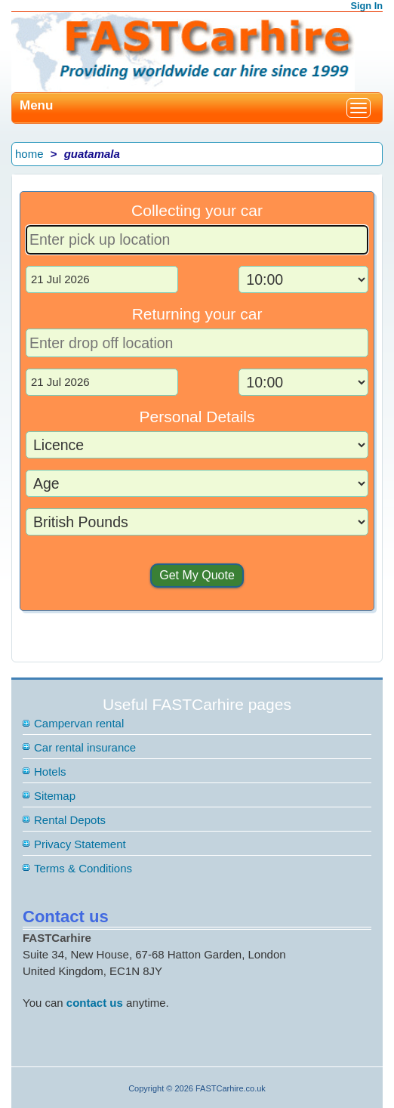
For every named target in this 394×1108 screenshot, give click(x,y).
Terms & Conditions (83, 868)
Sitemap (54, 795)
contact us (94, 1002)
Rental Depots (70, 819)
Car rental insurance (85, 747)
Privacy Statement (80, 844)
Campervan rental (79, 723)
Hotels (50, 771)
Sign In (367, 5)
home (29, 153)
